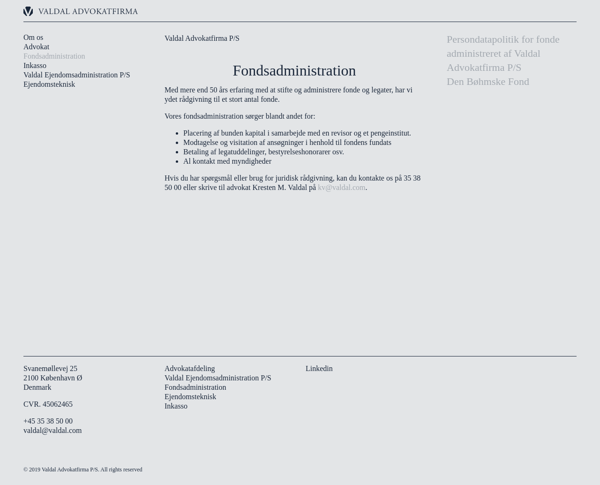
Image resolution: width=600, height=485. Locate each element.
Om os (33, 37)
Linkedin (319, 368)
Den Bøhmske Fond (488, 81)
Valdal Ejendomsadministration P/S (76, 75)
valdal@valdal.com (52, 430)
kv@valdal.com (341, 187)
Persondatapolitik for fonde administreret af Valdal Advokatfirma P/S (503, 53)
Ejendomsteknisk (49, 84)
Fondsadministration (54, 56)
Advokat (36, 47)
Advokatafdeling (190, 368)
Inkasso (34, 65)
